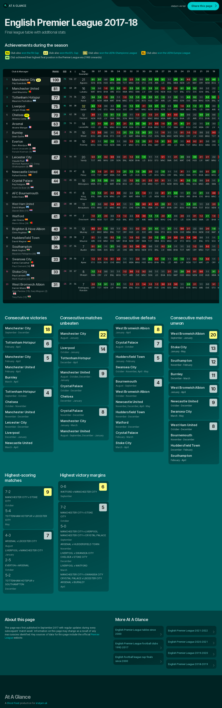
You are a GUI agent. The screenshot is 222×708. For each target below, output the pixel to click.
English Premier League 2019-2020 (188, 652)
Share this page (201, 6)
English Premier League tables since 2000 (135, 631)
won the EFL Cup (69, 52)
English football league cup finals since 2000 (134, 658)
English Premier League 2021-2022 (188, 630)
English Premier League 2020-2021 (188, 641)
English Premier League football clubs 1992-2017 (136, 645)
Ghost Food (13, 703)
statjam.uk (41, 703)
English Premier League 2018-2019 (188, 664)
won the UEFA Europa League (173, 52)
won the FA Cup (30, 52)
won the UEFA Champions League (118, 52)
